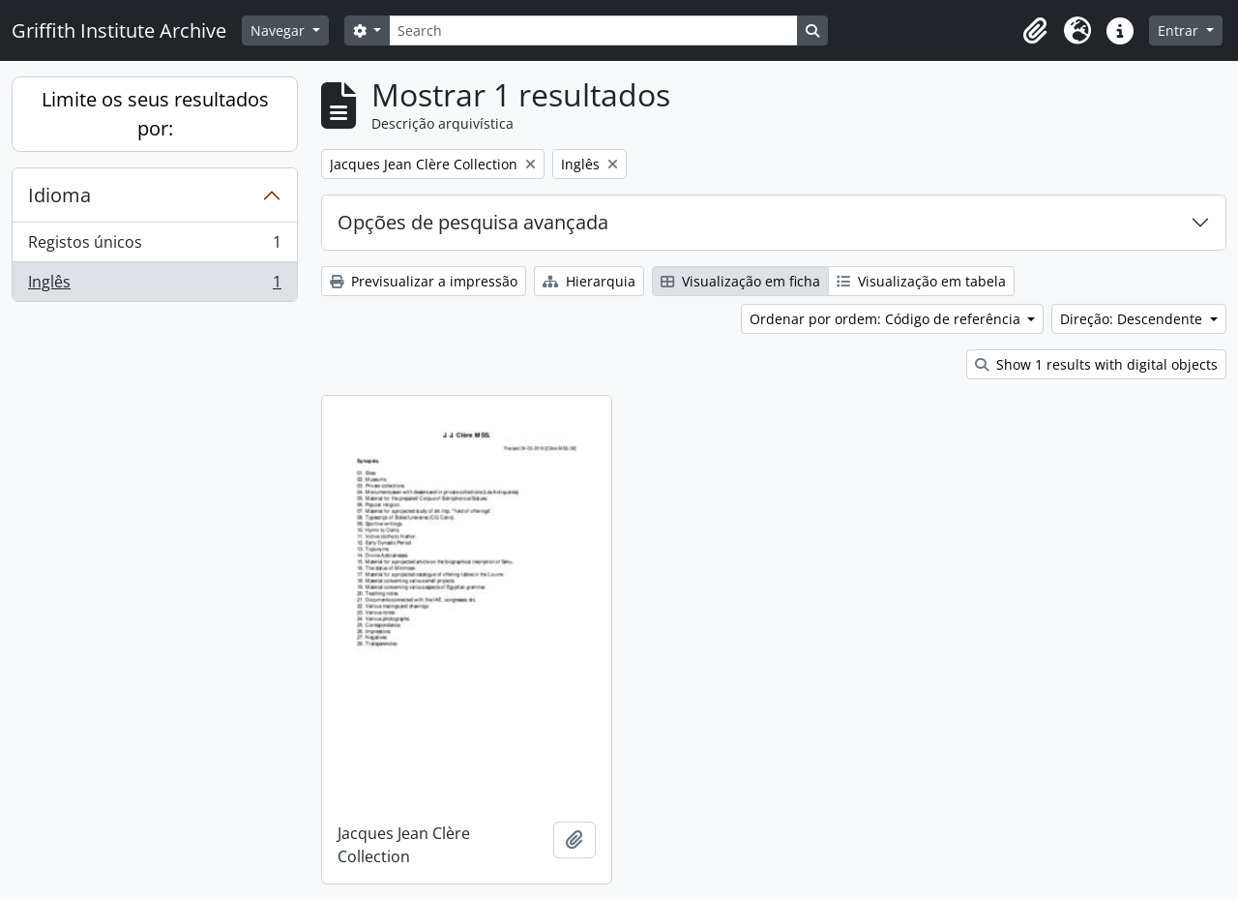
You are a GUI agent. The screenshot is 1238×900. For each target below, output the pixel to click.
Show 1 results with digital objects (1096, 364)
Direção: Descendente (1133, 319)
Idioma (59, 195)
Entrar (1180, 30)
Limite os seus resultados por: (155, 113)
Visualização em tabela (921, 281)
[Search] (593, 30)
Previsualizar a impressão (423, 281)
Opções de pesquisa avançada (473, 222)
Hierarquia (589, 281)
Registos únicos (154, 246)
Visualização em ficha (740, 281)
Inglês (154, 285)
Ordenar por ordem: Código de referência (887, 319)
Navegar (280, 30)
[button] (1035, 31)
